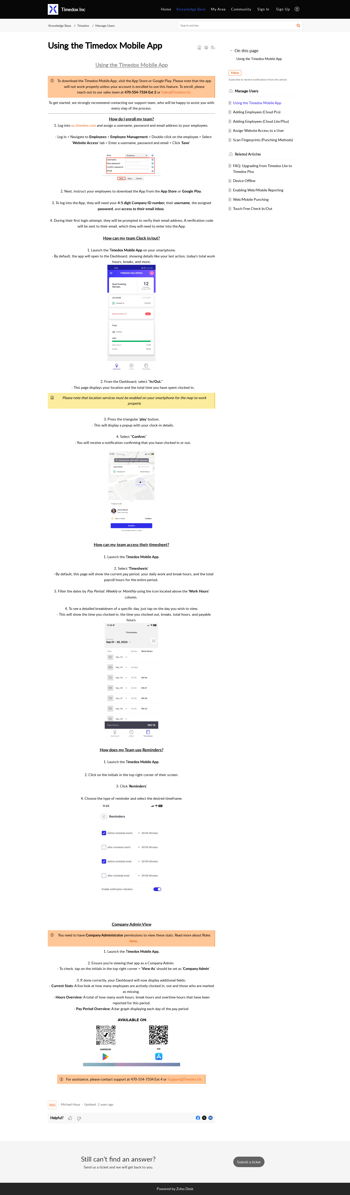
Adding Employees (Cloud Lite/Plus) (262, 121)
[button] (297, 9)
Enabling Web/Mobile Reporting (259, 190)
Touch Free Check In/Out (253, 208)
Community (241, 9)
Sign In (263, 9)
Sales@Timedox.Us (176, 92)
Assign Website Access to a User (259, 130)
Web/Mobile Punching (252, 199)
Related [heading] (249, 154)
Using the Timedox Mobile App (259, 58)
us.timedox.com (83, 125)
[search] (240, 25)
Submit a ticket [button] (249, 1162)
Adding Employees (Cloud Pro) (257, 112)
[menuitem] (166, 9)
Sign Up (283, 9)
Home (166, 9)
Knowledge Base (191, 9)
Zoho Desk (184, 1188)
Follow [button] (236, 73)
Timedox (83, 25)
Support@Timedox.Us (185, 1079)
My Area (218, 9)
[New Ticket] (249, 1162)
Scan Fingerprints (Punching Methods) (264, 139)
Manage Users (105, 25)
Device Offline (245, 180)
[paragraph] (131, 579)
